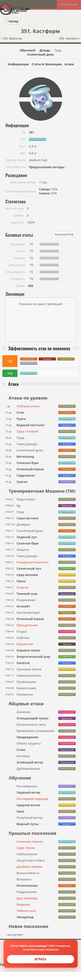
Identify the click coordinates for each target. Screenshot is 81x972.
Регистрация (69, 4)
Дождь (45, 50)
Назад (12, 21)
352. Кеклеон (69, 38)
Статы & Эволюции (47, 64)
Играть (40, 959)
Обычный (27, 50)
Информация (18, 64)
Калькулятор (64, 234)
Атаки (69, 64)
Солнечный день (40, 54)
